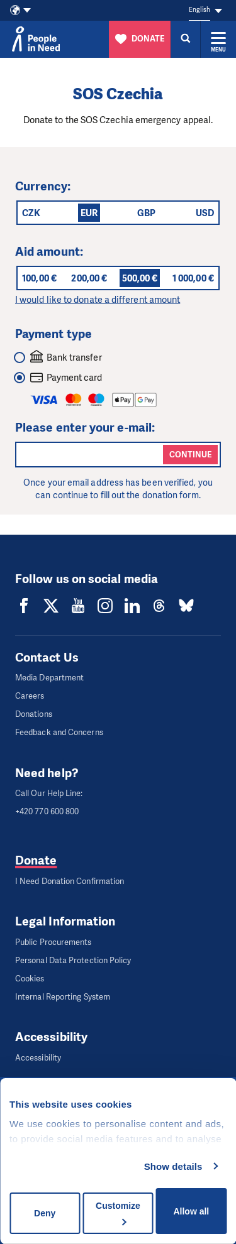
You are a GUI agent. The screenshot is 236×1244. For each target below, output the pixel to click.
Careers (30, 695)
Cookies (30, 978)
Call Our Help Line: (49, 793)
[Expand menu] (218, 39)
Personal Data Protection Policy (73, 960)
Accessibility (38, 1057)
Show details (173, 1166)
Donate (36, 860)
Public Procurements (53, 942)
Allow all (191, 1211)
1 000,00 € (193, 278)
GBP (146, 213)
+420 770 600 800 (47, 811)
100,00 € (39, 278)
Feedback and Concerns (59, 732)
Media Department (49, 677)
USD (205, 213)
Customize (118, 1213)
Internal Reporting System (62, 996)
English (199, 10)
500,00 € (140, 278)
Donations (33, 714)
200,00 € (89, 278)
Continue (190, 454)
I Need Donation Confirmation (69, 881)
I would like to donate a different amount (97, 299)
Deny (44, 1213)
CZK (31, 213)
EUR (89, 213)
